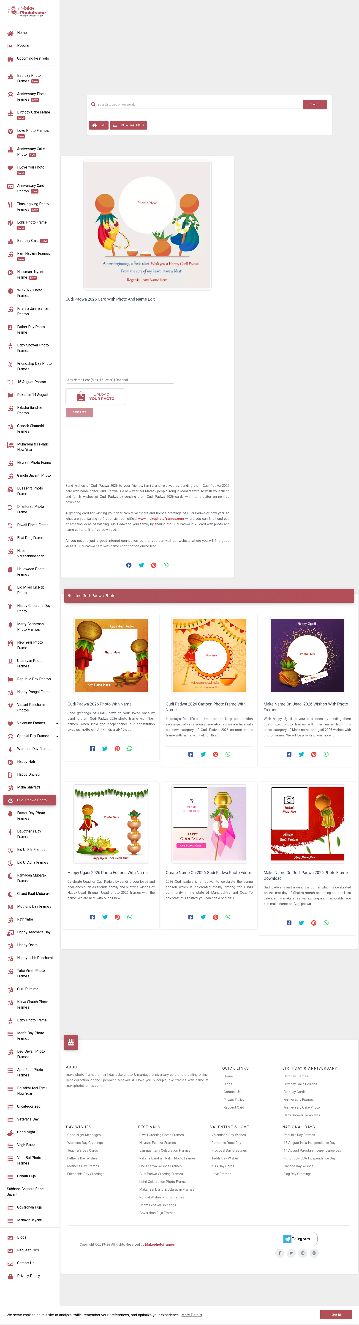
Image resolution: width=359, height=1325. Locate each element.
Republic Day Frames (299, 1135)
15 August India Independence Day (309, 1143)
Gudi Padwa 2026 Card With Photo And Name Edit (110, 299)
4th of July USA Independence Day (309, 1158)
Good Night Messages (84, 1135)
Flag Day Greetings (298, 1174)
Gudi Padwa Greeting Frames (161, 1174)
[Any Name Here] (120, 380)
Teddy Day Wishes (225, 1158)
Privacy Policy (234, 1100)
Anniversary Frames (299, 1100)
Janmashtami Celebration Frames (164, 1150)
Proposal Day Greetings (229, 1150)
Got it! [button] (336, 1314)
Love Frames (221, 1174)
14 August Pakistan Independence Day (312, 1150)
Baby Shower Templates (302, 1115)
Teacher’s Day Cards (82, 1150)
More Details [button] (192, 1315)
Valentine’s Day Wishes (229, 1135)
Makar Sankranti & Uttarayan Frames (166, 1189)
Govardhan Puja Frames (157, 1213)
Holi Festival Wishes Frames (160, 1166)
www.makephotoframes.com (161, 519)
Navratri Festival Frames (157, 1143)
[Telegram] (296, 1239)
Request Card (234, 1107)
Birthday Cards (295, 1092)
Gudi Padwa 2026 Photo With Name (100, 704)
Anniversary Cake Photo (302, 1107)
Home (98, 125)
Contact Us (232, 1092)
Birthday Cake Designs (300, 1084)
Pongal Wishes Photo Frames (161, 1197)
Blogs (228, 1084)
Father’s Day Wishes (82, 1158)
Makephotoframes (160, 1244)
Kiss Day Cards (223, 1166)
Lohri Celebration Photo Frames (163, 1182)
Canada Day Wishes (298, 1166)
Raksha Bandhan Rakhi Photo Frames (167, 1158)
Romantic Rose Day (226, 1143)
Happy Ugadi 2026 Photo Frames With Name (108, 872)
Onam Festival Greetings (157, 1205)
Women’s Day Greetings (85, 1143)
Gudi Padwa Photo (128, 125)
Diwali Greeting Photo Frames (161, 1135)
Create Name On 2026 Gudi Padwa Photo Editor (208, 872)
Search (315, 104)
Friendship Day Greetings (85, 1174)
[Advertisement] (209, 45)
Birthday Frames (296, 1076)
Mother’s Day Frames (83, 1166)
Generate (79, 412)
